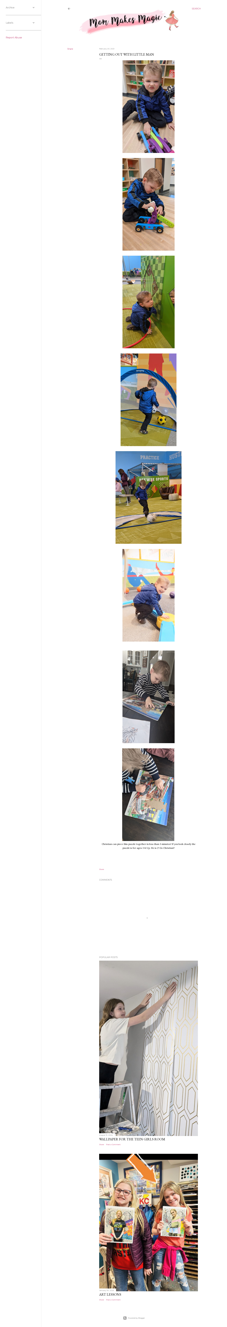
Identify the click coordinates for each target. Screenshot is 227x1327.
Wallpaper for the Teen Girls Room (132, 1139)
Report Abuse (14, 37)
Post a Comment (113, 1144)
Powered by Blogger (134, 1318)
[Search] (196, 8)
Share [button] (70, 49)
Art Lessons (110, 1294)
